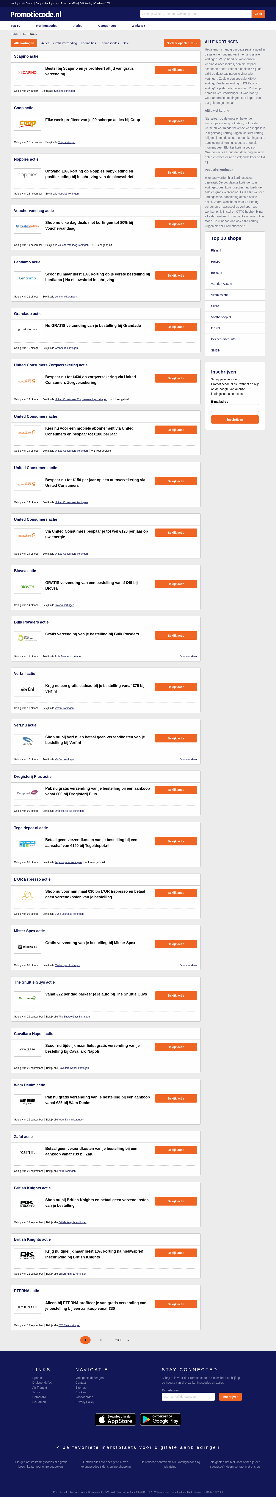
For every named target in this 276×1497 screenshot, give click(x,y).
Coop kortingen (66, 142)
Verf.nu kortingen (65, 759)
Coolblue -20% (102, 3)
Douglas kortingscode (47, 3)
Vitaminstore (219, 295)
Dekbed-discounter (224, 339)
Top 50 (15, 25)
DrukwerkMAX (42, 1382)
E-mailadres (235, 406)
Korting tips (88, 43)
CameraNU (39, 1397)
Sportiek (37, 1378)
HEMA (215, 261)
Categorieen (107, 25)
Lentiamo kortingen (66, 296)
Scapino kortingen (64, 90)
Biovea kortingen (64, 605)
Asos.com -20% (69, 3)
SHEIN (215, 350)
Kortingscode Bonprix (22, 3)
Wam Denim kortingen (71, 1119)
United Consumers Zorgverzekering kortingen (81, 399)
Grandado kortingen (66, 348)
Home (14, 34)
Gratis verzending (65, 43)
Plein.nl (216, 250)
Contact (80, 1382)
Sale (126, 43)
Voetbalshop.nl (221, 317)
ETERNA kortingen (69, 1325)
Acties (77, 25)
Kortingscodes (46, 25)
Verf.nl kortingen (64, 708)
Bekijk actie (176, 69)
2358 (118, 1340)
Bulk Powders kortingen (68, 656)
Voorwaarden (188, 656)
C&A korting (86, 3)
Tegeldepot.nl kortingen (68, 862)
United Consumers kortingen (71, 450)
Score (215, 306)
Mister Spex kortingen (67, 965)
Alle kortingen (24, 43)
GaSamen (39, 1402)
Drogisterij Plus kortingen (69, 810)
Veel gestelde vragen (89, 1378)
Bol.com (216, 272)
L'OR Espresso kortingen (69, 913)
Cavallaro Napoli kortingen (73, 1068)
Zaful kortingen (66, 1171)
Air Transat (39, 1387)
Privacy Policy (84, 1402)
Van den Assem (221, 283)
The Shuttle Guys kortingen (74, 1016)
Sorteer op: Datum (180, 43)
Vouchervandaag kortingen (73, 245)
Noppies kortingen (68, 193)
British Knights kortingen (72, 1222)
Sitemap (80, 1387)
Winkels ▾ (139, 25)
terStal (215, 328)
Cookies (80, 1392)
